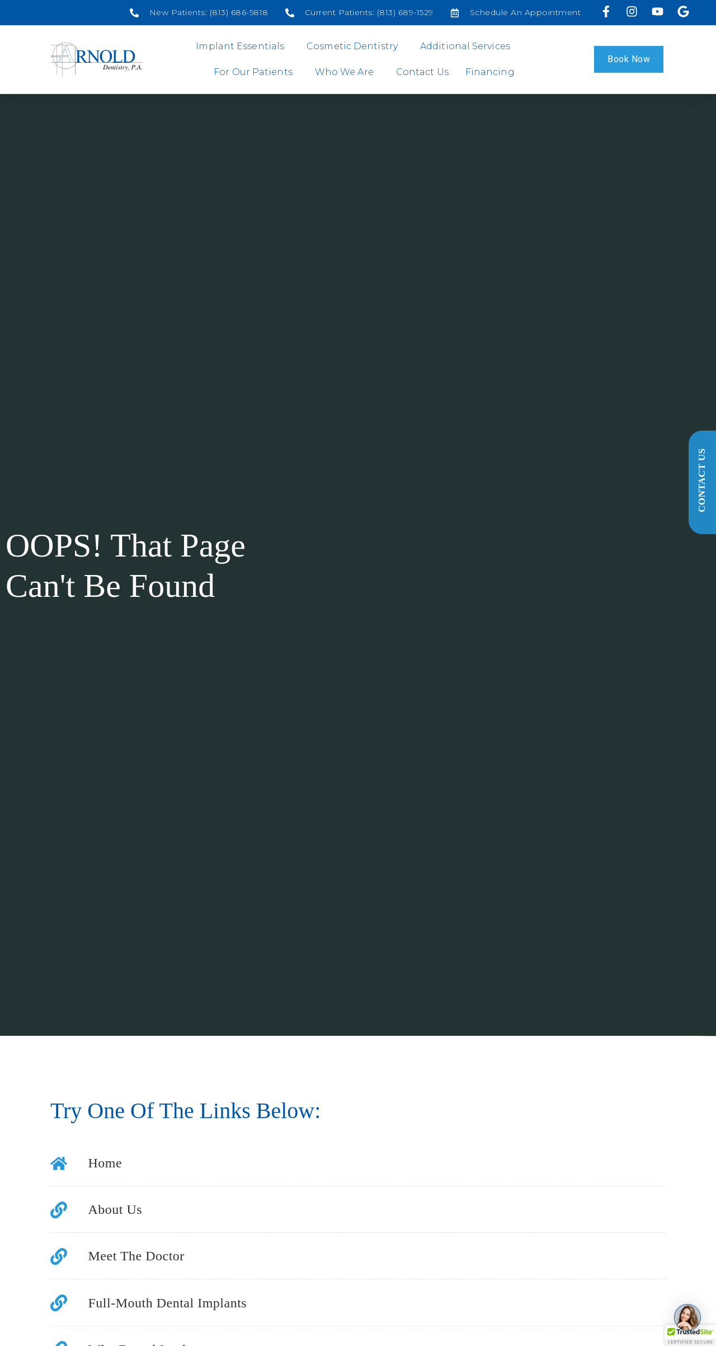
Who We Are (347, 72)
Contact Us (422, 72)
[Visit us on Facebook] (607, 11)
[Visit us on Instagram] (633, 11)
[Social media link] (199, 13)
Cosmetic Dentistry (355, 46)
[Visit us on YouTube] (659, 11)
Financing (490, 72)
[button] (690, 1335)
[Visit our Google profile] (685, 11)
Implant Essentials (243, 46)
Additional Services (468, 46)
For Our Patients (256, 72)
